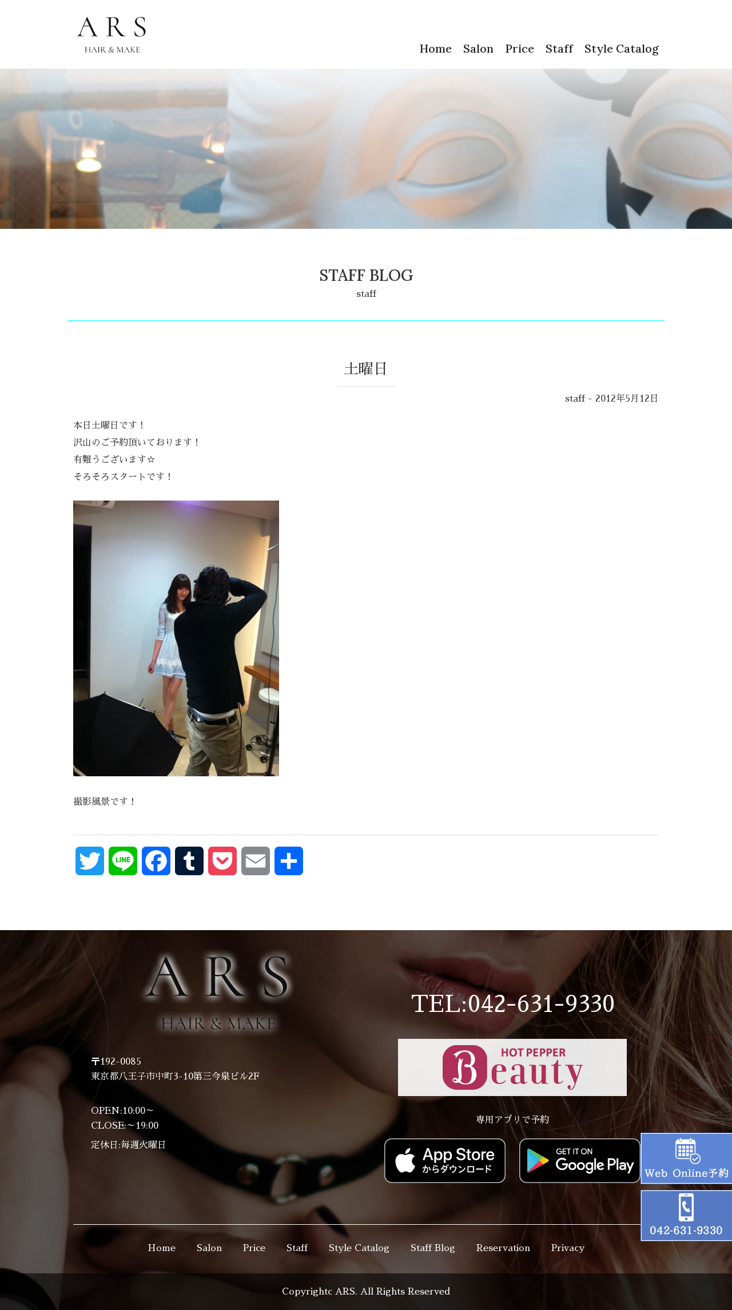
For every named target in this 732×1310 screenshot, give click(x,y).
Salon (478, 48)
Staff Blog (433, 1248)
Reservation (503, 1248)
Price (519, 48)
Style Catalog (621, 48)
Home (435, 48)
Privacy (567, 1248)
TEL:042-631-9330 (513, 1004)
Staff (559, 48)
